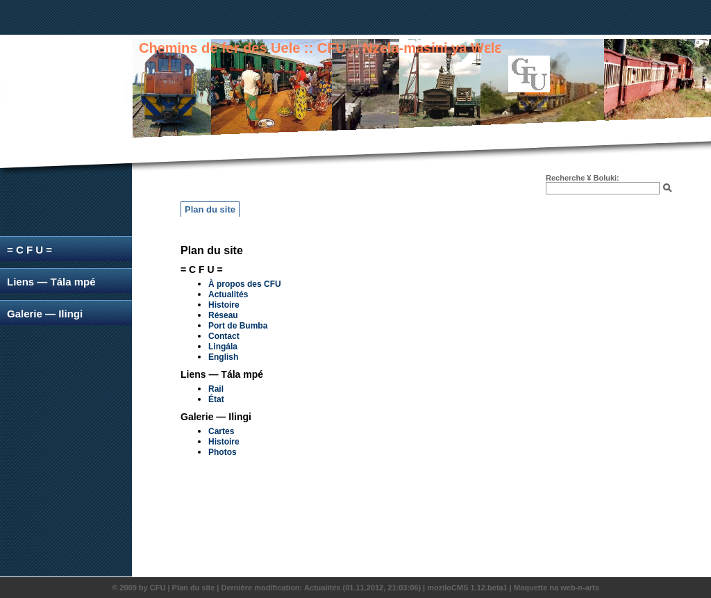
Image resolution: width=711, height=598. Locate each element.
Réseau (223, 315)
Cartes (221, 431)
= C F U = (29, 250)
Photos (222, 452)
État (216, 399)
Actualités (228, 294)
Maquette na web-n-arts (556, 587)
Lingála (222, 346)
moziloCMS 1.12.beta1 (467, 587)
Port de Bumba (237, 326)
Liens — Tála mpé (51, 282)
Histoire (224, 305)
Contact (224, 336)
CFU (158, 587)
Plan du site (210, 209)
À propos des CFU (244, 284)
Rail (216, 389)
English (223, 357)
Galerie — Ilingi (45, 313)
